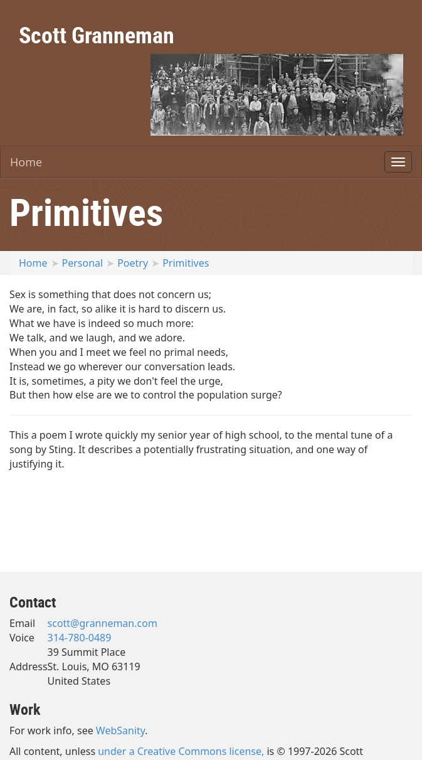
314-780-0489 (80, 638)
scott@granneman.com (102, 623)
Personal (82, 263)
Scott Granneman (96, 34)
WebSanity (120, 730)
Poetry (132, 263)
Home (26, 161)
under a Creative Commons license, (181, 751)
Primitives (185, 263)
